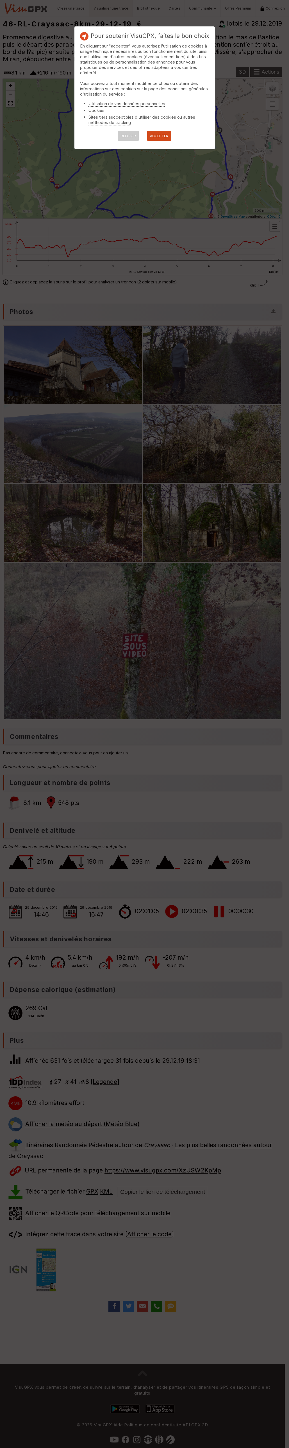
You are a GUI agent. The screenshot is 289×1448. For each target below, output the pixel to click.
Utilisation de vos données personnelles (126, 103)
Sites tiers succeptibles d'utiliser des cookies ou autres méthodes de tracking (141, 119)
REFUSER (128, 136)
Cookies (96, 110)
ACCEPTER (159, 136)
